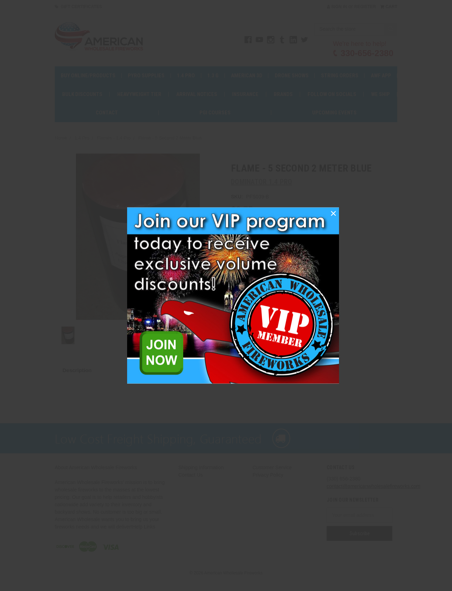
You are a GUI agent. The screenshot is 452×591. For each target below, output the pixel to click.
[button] (333, 213)
